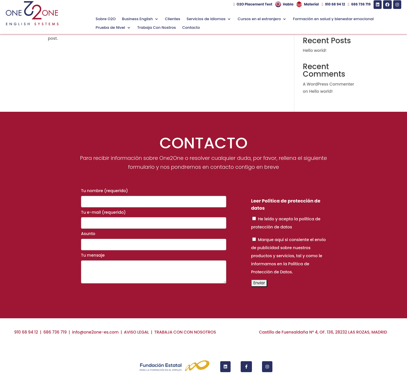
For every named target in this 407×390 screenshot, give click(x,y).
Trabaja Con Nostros (156, 28)
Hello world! (315, 50)
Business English (137, 19)
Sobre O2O (106, 19)
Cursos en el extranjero (259, 19)
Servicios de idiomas (205, 19)
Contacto (191, 28)
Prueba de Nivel (110, 28)
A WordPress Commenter (328, 84)
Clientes (172, 19)
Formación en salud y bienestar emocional (333, 19)
